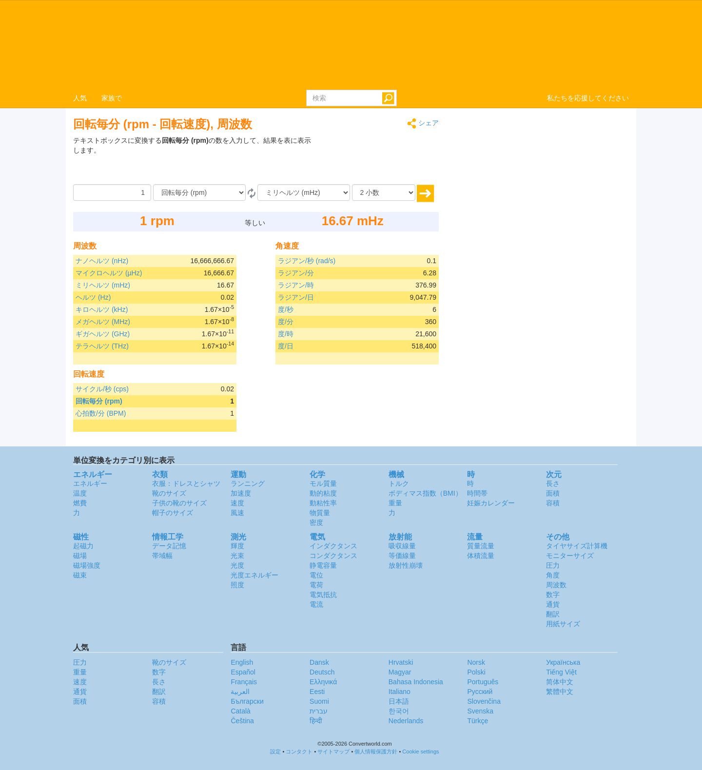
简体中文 (559, 682)
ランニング (248, 483)
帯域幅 (162, 555)
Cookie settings (420, 751)
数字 (553, 594)
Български (247, 701)
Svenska (480, 711)
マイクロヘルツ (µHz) (109, 273)
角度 (553, 575)
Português (482, 682)
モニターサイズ (570, 555)
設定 (275, 751)
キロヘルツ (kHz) (102, 309)
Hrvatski (401, 662)
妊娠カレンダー (491, 503)
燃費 (80, 503)
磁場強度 (86, 565)
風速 (237, 513)
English (242, 662)
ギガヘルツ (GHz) (103, 334)
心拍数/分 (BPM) (101, 413)
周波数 (556, 585)
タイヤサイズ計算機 (576, 546)
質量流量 (480, 546)
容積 (553, 503)
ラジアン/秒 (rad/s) (306, 261)
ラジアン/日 (296, 297)
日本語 (399, 701)
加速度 (241, 493)
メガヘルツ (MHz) (103, 322)
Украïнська (563, 662)
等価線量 (402, 555)
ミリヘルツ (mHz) (103, 285)
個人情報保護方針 (375, 751)
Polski (476, 672)
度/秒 (285, 309)
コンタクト (299, 751)
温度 (80, 493)
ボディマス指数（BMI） (425, 493)
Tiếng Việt (561, 672)
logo (351, 44)
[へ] (303, 192)
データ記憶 (169, 546)
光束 (237, 555)
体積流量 (480, 555)
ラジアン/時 (296, 285)
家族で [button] (111, 98)
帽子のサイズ (172, 513)
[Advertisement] (378, 159)
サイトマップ (333, 751)
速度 (237, 503)
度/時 (285, 334)
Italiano (399, 691)
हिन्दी (316, 721)
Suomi (319, 701)
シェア (423, 123)
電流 (316, 604)
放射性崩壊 (406, 565)
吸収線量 (402, 546)
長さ (553, 483)
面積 (553, 493)
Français (244, 682)
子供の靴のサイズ (179, 503)
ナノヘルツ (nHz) (102, 261)
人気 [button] (80, 98)
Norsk (476, 662)
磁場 (80, 555)
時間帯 (477, 493)
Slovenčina (484, 701)
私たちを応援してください (588, 98)
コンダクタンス (333, 555)
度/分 (285, 322)
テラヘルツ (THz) (102, 346)
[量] (112, 192)
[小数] (383, 192)
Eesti (317, 691)
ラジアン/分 (296, 273)
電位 (316, 575)
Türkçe (477, 721)
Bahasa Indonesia (416, 682)
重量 (395, 503)
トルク (399, 483)
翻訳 (553, 614)
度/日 (285, 346)
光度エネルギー (254, 575)
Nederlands (406, 721)
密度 (316, 522)
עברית (319, 711)
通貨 (553, 604)
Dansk (319, 662)
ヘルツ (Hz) (93, 297)
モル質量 (323, 483)
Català (240, 711)
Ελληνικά (323, 682)
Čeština (242, 721)
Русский (479, 691)
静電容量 (323, 565)
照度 (237, 585)
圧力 (553, 565)
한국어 (399, 711)
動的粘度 (323, 493)
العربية (240, 691)
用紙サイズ (563, 624)
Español (243, 672)
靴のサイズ (169, 493)
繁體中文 (559, 691)
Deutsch (322, 672)
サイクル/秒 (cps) (102, 389)
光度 (237, 565)
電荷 (316, 585)
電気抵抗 (323, 594)
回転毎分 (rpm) (99, 401)
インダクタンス (333, 546)
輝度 (237, 546)
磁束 (80, 575)
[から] (199, 192)
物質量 (320, 513)
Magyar (400, 672)
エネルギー (90, 483)
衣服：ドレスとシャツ (186, 483)
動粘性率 (323, 503)
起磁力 (83, 546)
